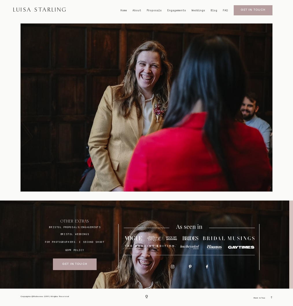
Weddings (198, 10)
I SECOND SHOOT (91, 242)
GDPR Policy (74, 250)
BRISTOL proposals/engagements (75, 227)
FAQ (225, 10)
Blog (214, 10)
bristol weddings (74, 234)
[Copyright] (146, 297)
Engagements (176, 10)
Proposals (154, 10)
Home (123, 10)
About (136, 10)
